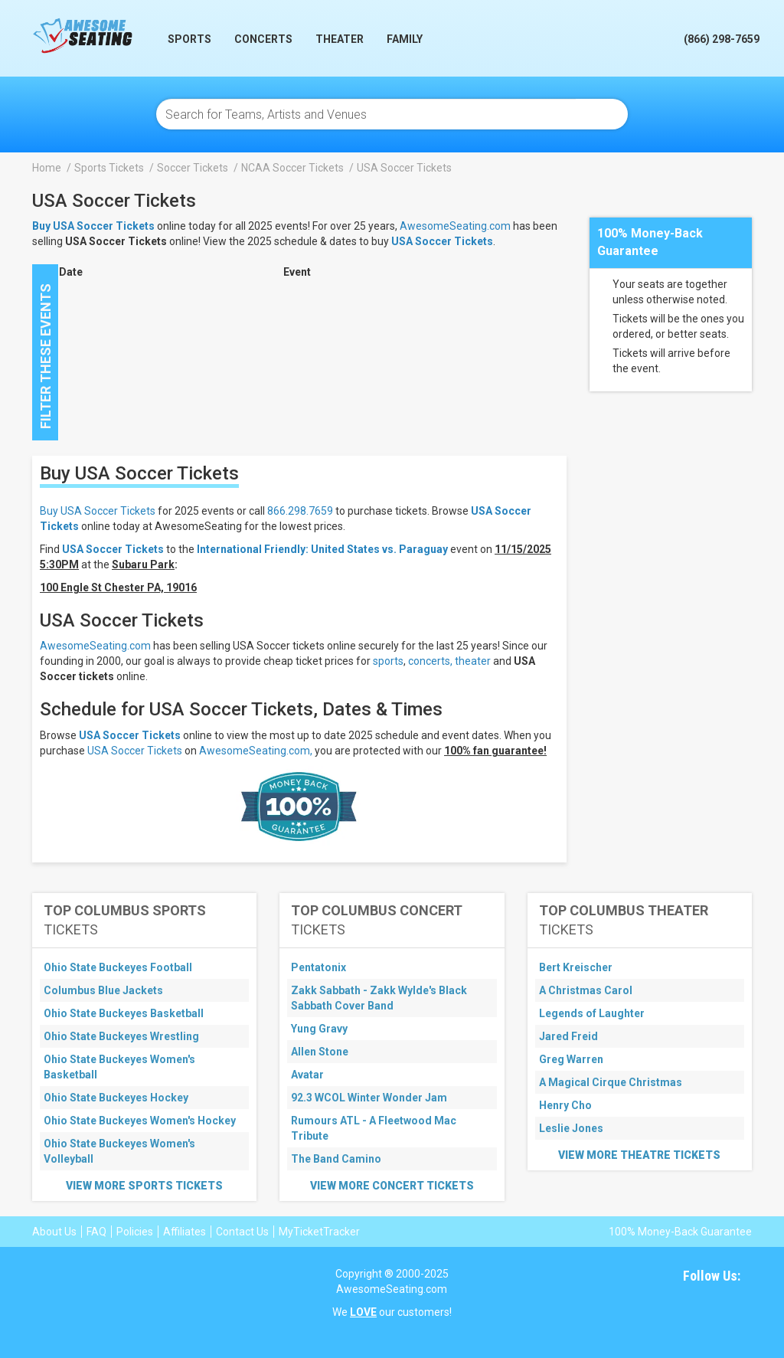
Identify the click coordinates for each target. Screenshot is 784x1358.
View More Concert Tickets (392, 1186)
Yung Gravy (319, 1029)
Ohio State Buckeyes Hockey (116, 1097)
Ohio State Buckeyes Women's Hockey (140, 1120)
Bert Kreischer (575, 967)
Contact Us (242, 1231)
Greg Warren (571, 1059)
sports (388, 661)
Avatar (307, 1074)
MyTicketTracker (319, 1231)
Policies (134, 1231)
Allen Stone (319, 1051)
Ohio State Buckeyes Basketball (124, 1013)
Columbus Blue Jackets (103, 990)
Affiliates (184, 1231)
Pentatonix (318, 967)
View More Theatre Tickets (639, 1155)
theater (473, 661)
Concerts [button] (263, 39)
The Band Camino (336, 1159)
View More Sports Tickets (144, 1186)
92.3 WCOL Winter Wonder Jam (369, 1097)
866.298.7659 (300, 511)
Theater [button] (339, 39)
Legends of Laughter (592, 1013)
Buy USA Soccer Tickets (97, 511)
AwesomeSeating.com (455, 226)
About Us (54, 1231)
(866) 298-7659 (722, 39)
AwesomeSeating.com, (255, 750)
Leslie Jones (571, 1128)
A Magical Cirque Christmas (610, 1082)
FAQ (96, 1231)
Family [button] (405, 39)
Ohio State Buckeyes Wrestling (121, 1036)
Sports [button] (189, 39)
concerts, (430, 661)
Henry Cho (565, 1105)
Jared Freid (568, 1036)
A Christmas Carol (585, 990)
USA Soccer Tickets (442, 241)
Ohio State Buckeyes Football (118, 967)
